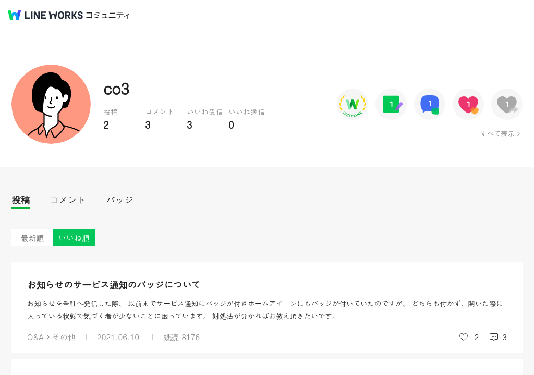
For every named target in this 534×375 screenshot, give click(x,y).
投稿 (20, 199)
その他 (64, 336)
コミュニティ (108, 15)
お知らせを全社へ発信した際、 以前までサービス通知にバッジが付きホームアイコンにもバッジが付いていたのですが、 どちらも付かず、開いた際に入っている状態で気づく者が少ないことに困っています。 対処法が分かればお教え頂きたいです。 (265, 309)
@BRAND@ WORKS (45, 15)
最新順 (32, 237)
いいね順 (74, 237)
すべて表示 (497, 133)
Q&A (35, 336)
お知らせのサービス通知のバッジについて (114, 284)
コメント (68, 199)
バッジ (120, 199)
